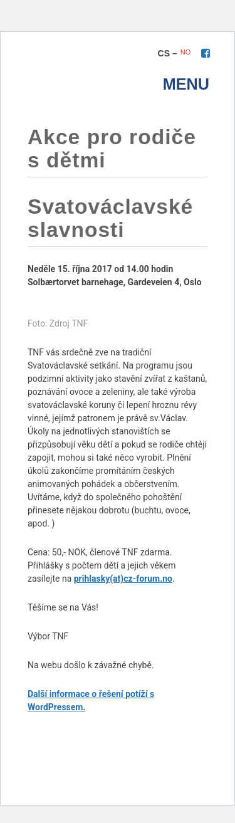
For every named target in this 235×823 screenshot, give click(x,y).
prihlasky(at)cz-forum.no (123, 579)
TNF (81, 73)
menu (186, 84)
